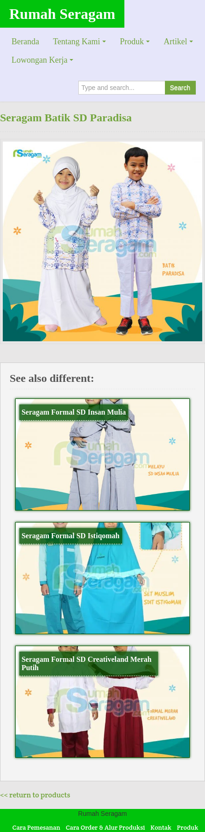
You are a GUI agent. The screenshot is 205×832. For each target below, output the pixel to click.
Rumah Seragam (62, 14)
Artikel (175, 41)
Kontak (161, 827)
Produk (132, 41)
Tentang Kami (76, 41)
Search (180, 87)
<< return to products (35, 795)
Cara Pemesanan (36, 827)
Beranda (25, 41)
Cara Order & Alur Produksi (105, 827)
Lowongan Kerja (39, 60)
